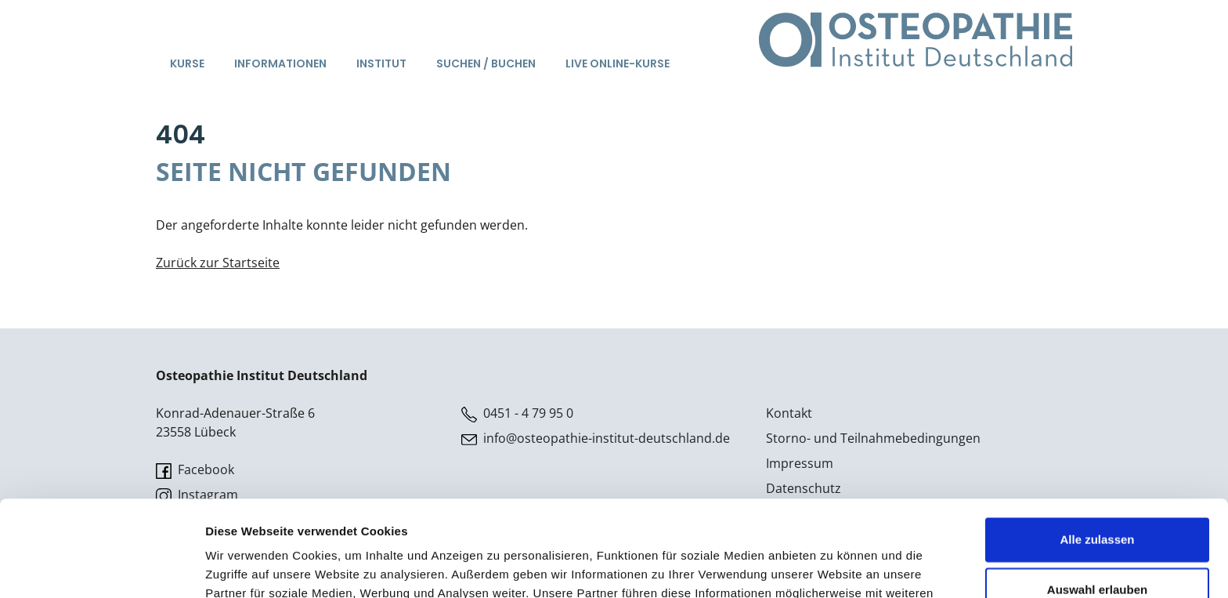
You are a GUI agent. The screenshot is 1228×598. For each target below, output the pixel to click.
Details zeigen (832, 567)
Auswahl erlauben (1097, 493)
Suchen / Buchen (486, 63)
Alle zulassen (1097, 443)
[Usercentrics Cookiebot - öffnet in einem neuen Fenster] (101, 567)
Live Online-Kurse (617, 63)
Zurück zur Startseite (218, 262)
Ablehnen (1097, 543)
